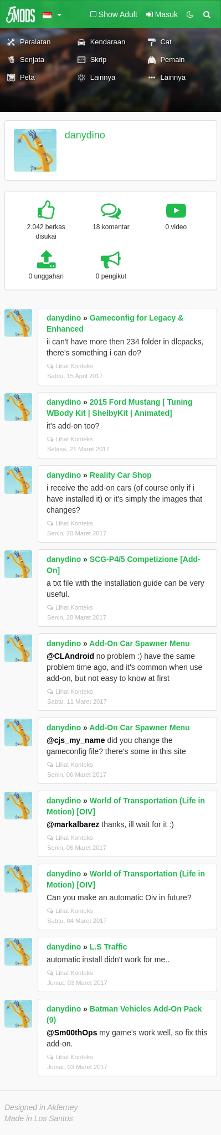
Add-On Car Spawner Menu (139, 643)
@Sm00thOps (72, 1032)
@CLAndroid (70, 656)
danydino (85, 135)
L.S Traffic (108, 946)
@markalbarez (73, 824)
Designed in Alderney (41, 1107)
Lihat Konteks (70, 366)
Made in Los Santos (38, 1118)
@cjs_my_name (76, 740)
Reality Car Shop (121, 475)
